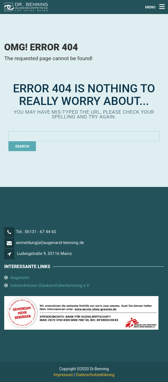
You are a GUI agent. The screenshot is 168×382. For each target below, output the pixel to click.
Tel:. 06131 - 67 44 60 (36, 231)
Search (22, 146)
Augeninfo (19, 277)
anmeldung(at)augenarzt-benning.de (50, 242)
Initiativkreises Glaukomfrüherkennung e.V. (50, 285)
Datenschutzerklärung (95, 374)
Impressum (63, 374)
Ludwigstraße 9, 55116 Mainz (44, 253)
